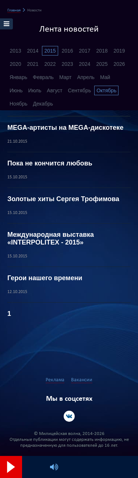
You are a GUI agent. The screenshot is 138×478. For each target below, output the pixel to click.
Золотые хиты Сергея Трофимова (63, 199)
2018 (101, 51)
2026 (119, 64)
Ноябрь (19, 104)
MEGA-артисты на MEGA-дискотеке (65, 127)
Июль (35, 90)
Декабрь (43, 104)
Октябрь (106, 90)
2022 (50, 64)
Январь (18, 77)
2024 (84, 64)
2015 (50, 51)
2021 (32, 64)
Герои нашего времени (44, 278)
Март (65, 77)
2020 (15, 64)
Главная (14, 10)
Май (105, 77)
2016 (67, 51)
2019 (119, 51)
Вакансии (81, 380)
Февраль (43, 77)
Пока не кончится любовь (49, 163)
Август (54, 90)
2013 (15, 51)
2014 (32, 51)
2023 (67, 64)
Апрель (86, 77)
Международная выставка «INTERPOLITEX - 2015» (50, 238)
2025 (101, 64)
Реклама (55, 380)
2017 (84, 51)
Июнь (16, 90)
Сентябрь (79, 90)
